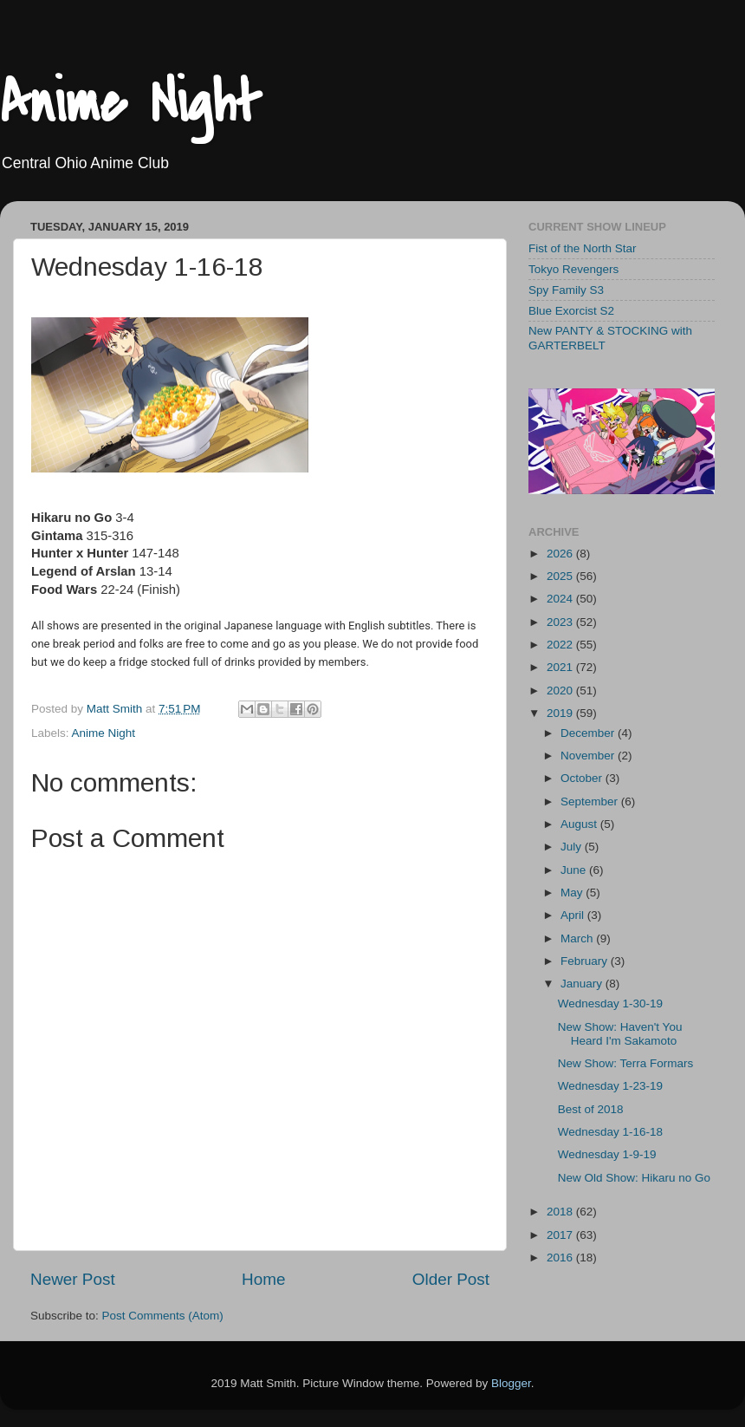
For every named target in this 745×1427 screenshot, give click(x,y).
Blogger (511, 1383)
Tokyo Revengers (573, 269)
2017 (561, 1234)
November (589, 755)
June (574, 869)
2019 (561, 713)
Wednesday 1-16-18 (610, 1131)
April (573, 915)
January (583, 983)
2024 (561, 598)
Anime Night (130, 103)
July (572, 846)
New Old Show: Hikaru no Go (634, 1177)
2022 (561, 644)
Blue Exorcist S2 (571, 310)
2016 (561, 1257)
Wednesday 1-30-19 (610, 1003)
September (590, 801)
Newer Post (72, 1279)
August (580, 824)
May (573, 892)
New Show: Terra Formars (626, 1063)
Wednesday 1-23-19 (610, 1085)
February (585, 961)
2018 (561, 1211)
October (583, 778)
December (589, 733)
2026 (561, 553)
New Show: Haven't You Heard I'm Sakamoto (620, 1033)
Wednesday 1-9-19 (607, 1154)
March (578, 938)
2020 (561, 690)
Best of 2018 (591, 1109)
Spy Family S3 (566, 289)
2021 (561, 667)
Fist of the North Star (582, 248)
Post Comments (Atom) (163, 1315)
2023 (561, 622)
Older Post (450, 1279)
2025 (561, 576)
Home (263, 1279)
